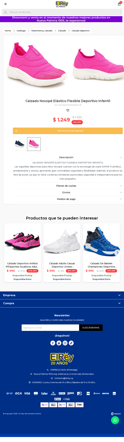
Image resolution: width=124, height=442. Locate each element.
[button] (6, 12)
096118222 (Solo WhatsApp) (63, 370)
